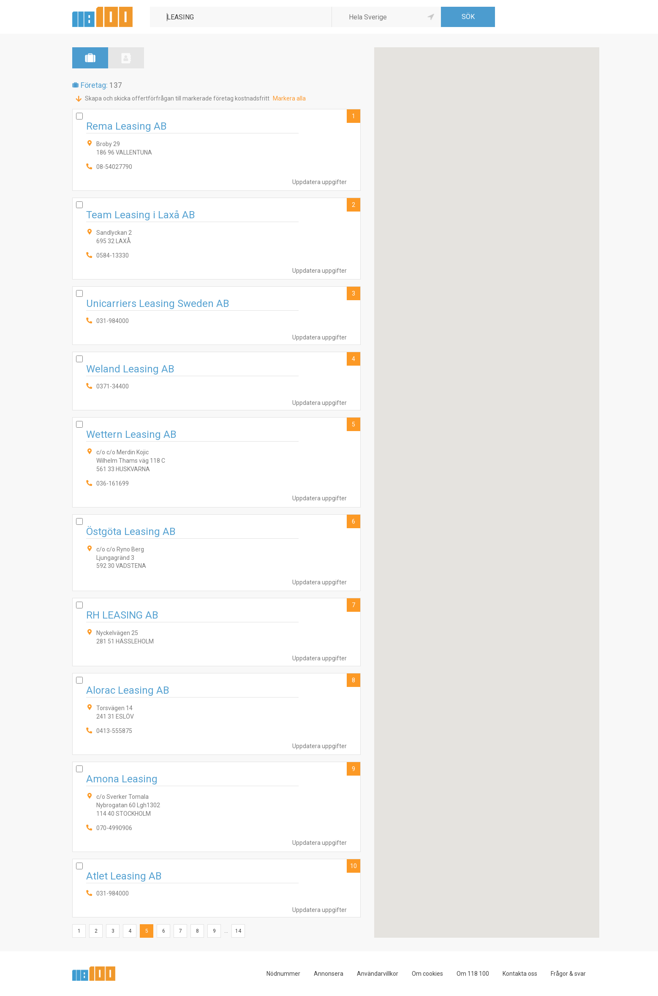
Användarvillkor (377, 973)
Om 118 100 (473, 973)
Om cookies (427, 973)
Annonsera (328, 973)
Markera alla (289, 98)
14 (238, 931)
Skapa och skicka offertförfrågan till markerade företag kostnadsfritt (177, 98)
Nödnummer (283, 973)
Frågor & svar (568, 973)
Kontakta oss (520, 973)
